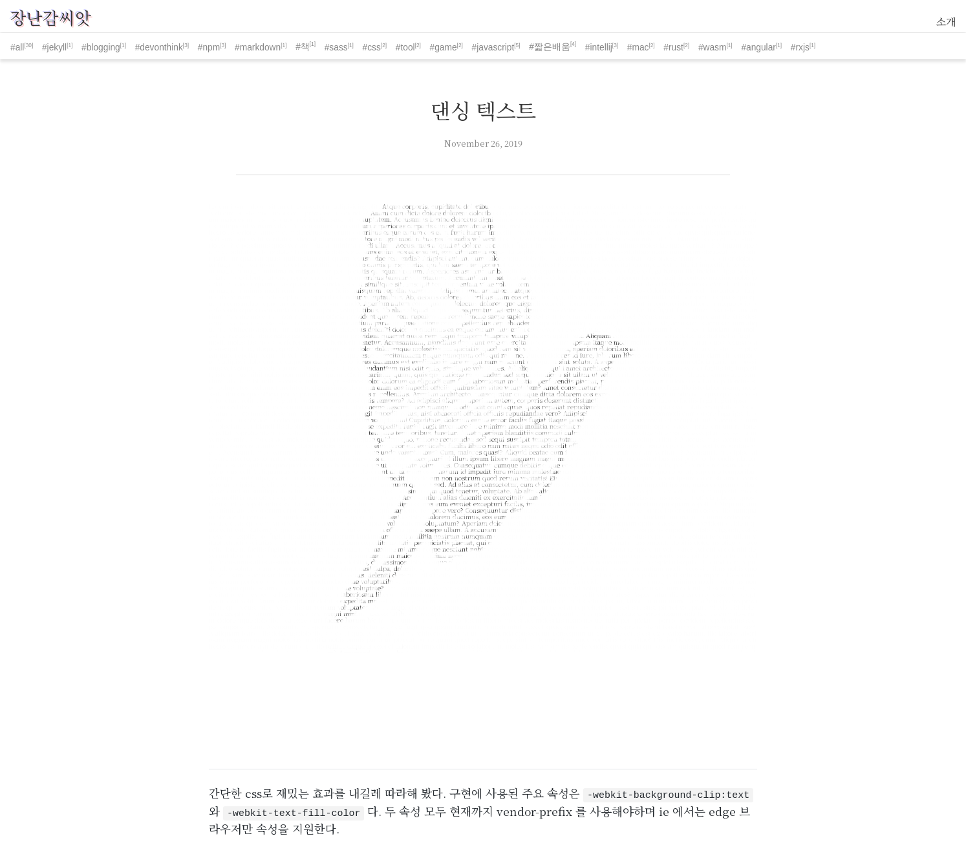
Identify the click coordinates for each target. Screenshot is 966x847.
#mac (638, 47)
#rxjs (800, 47)
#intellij (598, 47)
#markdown (258, 47)
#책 (302, 47)
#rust (673, 47)
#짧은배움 (549, 47)
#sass (336, 47)
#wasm (712, 47)
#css (372, 47)
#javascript (493, 47)
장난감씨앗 (50, 17)
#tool (405, 47)
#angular (758, 47)
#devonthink (159, 47)
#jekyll (54, 47)
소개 (946, 21)
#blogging (100, 47)
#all (17, 47)
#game (443, 47)
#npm (209, 47)
